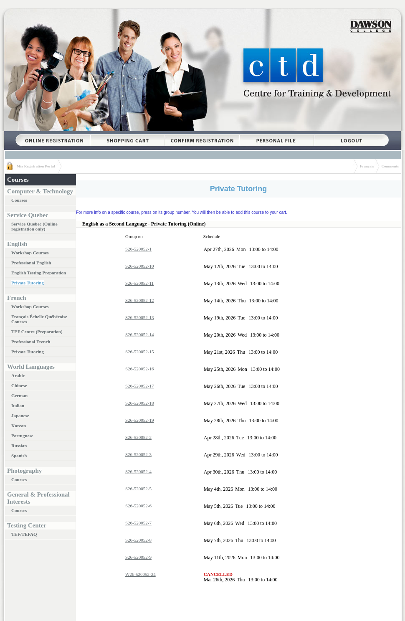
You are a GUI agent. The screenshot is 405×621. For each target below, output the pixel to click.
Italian (17, 405)
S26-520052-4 (138, 471)
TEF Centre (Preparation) (37, 331)
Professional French (30, 341)
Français (367, 166)
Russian (19, 445)
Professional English (31, 262)
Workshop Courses (30, 252)
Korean (18, 425)
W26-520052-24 (140, 574)
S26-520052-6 (138, 505)
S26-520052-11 (139, 283)
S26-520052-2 (138, 437)
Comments (390, 166)
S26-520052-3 (138, 454)
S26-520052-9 (138, 557)
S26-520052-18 (139, 403)
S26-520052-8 (138, 539)
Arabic (18, 375)
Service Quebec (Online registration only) (34, 226)
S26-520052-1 (138, 248)
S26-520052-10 (139, 266)
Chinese (19, 385)
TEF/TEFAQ (24, 534)
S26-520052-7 (138, 522)
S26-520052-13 (139, 317)
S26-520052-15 (139, 351)
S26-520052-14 (139, 334)
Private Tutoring (27, 282)
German (19, 395)
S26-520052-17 (139, 385)
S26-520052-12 (139, 300)
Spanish (19, 455)
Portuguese (22, 435)
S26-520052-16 (139, 368)
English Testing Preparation (38, 272)
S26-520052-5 (138, 488)
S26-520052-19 (139, 420)
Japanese (20, 415)
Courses (19, 200)
